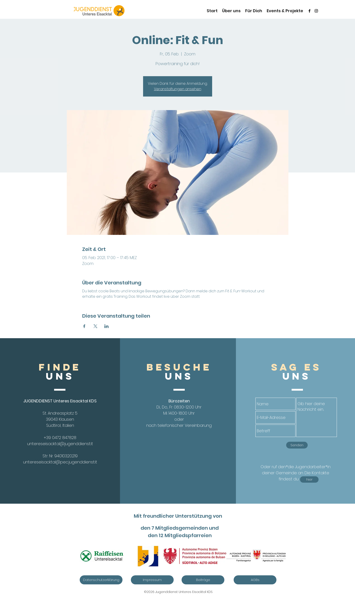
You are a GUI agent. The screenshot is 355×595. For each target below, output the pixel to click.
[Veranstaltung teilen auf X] (95, 326)
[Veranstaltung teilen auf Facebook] (84, 326)
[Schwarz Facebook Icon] (309, 11)
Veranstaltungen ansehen (177, 89)
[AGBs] (255, 579)
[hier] (309, 479)
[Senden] (297, 445)
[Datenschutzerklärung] (101, 579)
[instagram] (316, 11)
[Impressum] (152, 579)
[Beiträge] (203, 579)
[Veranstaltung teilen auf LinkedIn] (106, 326)
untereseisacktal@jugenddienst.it (60, 443)
